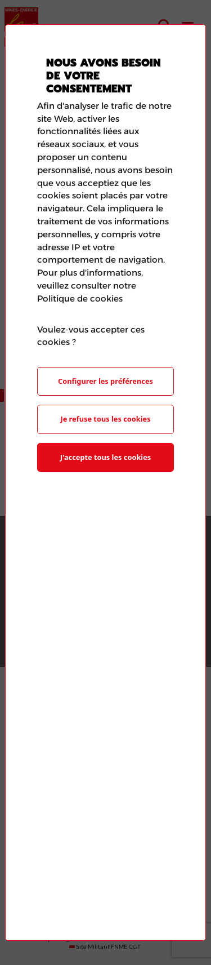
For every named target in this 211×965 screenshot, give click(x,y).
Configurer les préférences (105, 381)
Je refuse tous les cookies (105, 419)
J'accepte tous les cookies (105, 457)
